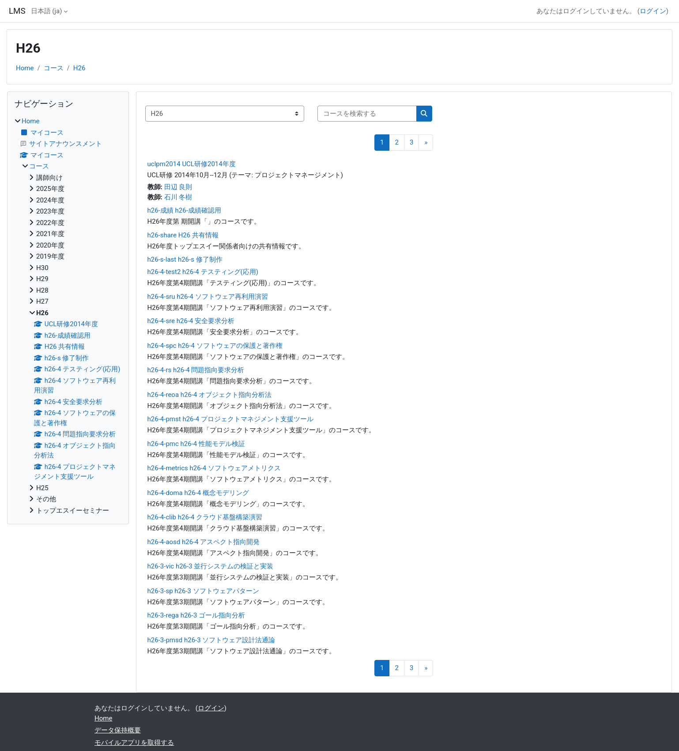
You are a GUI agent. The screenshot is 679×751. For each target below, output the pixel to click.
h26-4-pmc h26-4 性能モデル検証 (196, 444)
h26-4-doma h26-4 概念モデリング (198, 493)
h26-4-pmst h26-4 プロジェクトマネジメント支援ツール (230, 419)
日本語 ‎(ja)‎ (46, 11)
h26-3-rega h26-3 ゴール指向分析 (196, 615)
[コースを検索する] (367, 114)
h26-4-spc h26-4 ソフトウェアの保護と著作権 (215, 346)
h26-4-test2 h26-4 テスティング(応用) (202, 272)
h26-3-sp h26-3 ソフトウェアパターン (203, 591)
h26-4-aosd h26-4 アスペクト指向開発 (203, 542)
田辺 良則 (178, 187)
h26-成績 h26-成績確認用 (184, 210)
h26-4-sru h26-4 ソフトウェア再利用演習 (207, 297)
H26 (79, 68)
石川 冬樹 (178, 197)
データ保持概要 (117, 730)
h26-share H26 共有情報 (183, 235)
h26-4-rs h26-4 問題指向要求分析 (196, 370)
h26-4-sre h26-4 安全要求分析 (191, 321)
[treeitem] (68, 315)
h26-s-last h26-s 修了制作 (185, 259)
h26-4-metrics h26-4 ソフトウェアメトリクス (214, 468)
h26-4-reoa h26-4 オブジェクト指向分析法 (209, 395)
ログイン (653, 11)
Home (25, 68)
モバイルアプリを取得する (134, 743)
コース (54, 68)
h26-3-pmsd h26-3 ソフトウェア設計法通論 (211, 640)
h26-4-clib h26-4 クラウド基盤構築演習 (205, 517)
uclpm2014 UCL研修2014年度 (191, 164)
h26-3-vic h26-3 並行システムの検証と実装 (210, 566)
